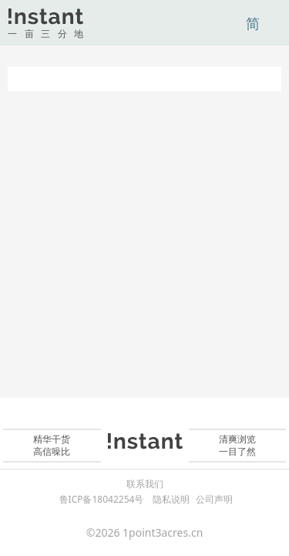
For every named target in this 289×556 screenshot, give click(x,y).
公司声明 (214, 499)
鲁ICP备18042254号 (101, 499)
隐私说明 (171, 499)
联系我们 (144, 484)
